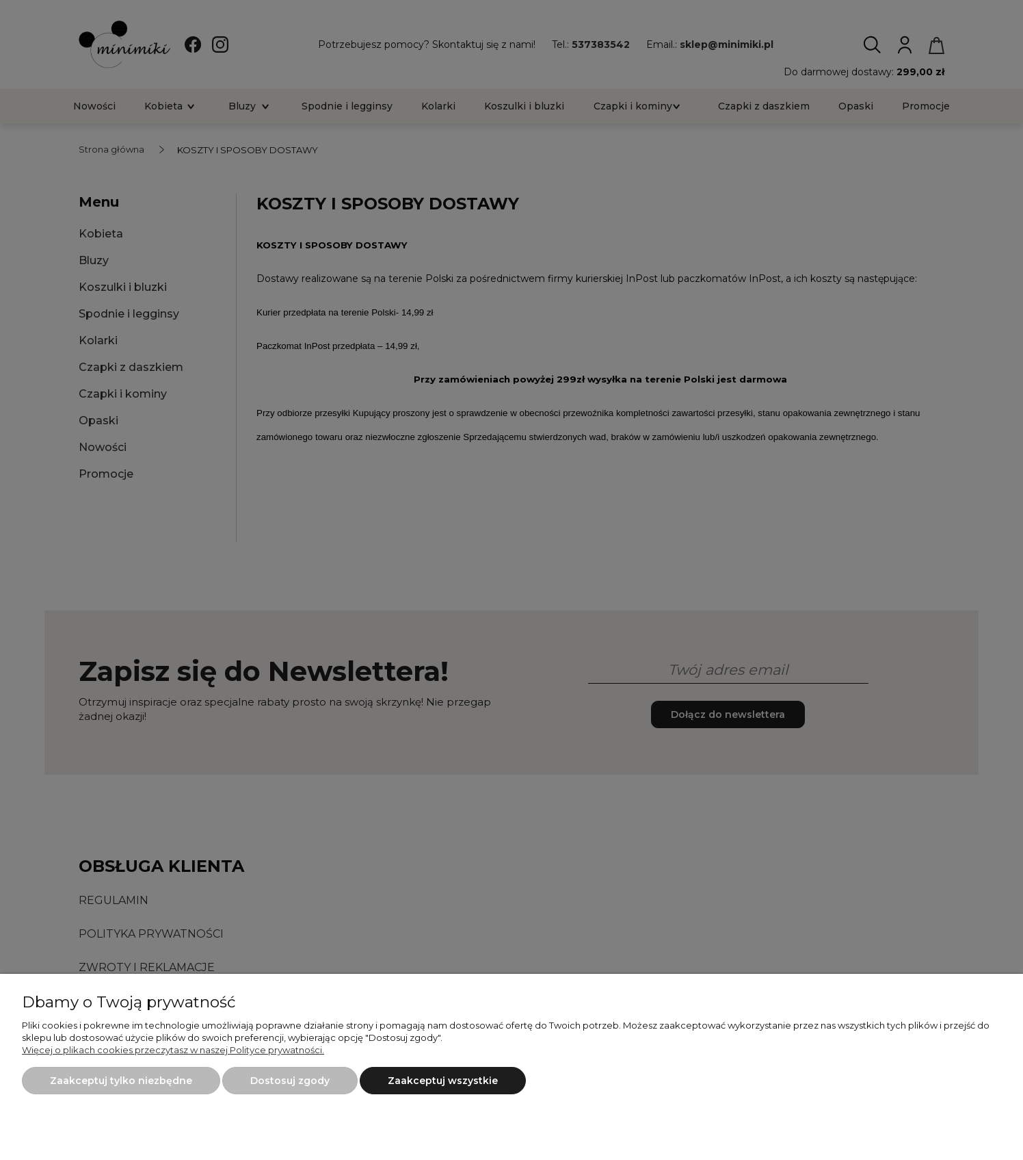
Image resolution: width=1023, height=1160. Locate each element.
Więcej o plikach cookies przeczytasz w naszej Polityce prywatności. (173, 1049)
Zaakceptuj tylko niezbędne (121, 1080)
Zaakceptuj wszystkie (443, 1080)
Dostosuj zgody (290, 1080)
